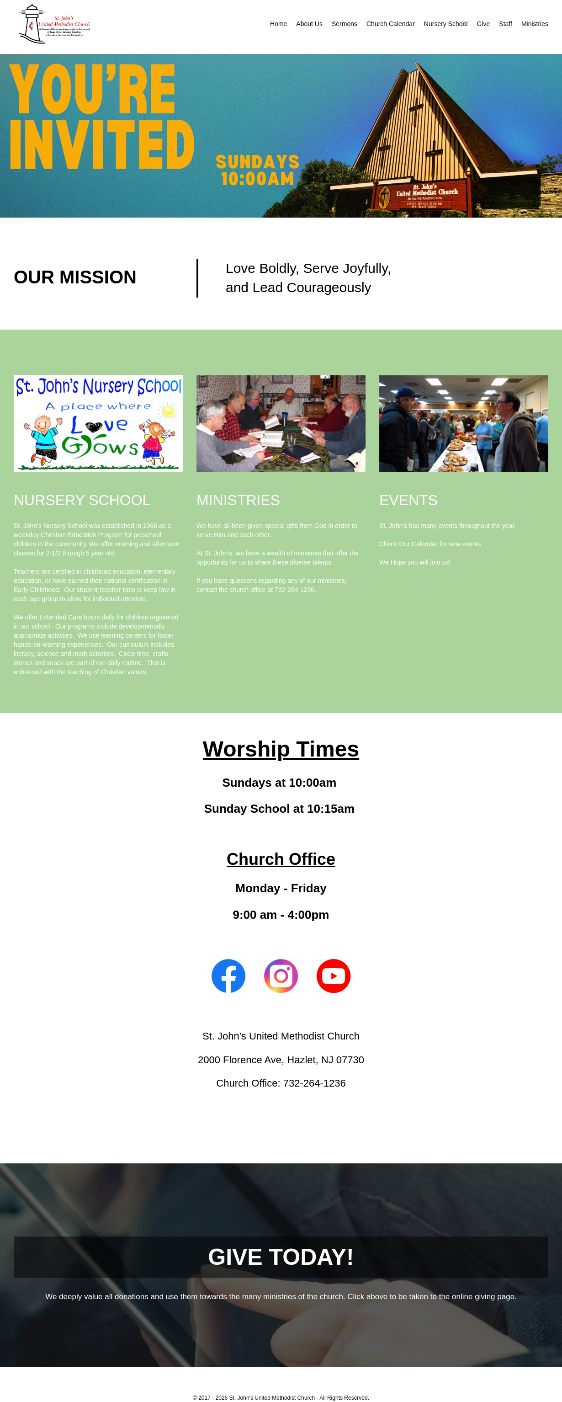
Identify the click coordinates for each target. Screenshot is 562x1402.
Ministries (534, 24)
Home (278, 24)
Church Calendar (390, 24)
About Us (309, 24)
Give (483, 24)
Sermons (344, 24)
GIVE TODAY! (281, 1257)
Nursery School (446, 24)
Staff (505, 24)
